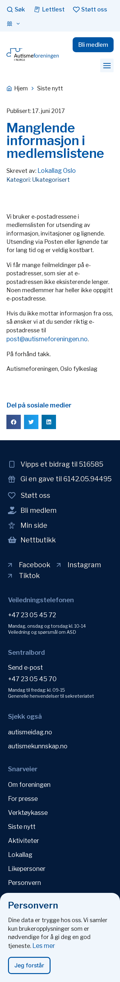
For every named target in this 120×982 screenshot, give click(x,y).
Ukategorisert (51, 179)
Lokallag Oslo (56, 170)
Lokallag (20, 854)
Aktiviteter (23, 840)
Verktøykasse (28, 812)
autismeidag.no (30, 732)
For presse (23, 798)
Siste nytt (22, 826)
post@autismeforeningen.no (47, 339)
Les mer (43, 949)
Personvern (24, 883)
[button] (107, 65)
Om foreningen (29, 784)
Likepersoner (26, 868)
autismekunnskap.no (38, 746)
